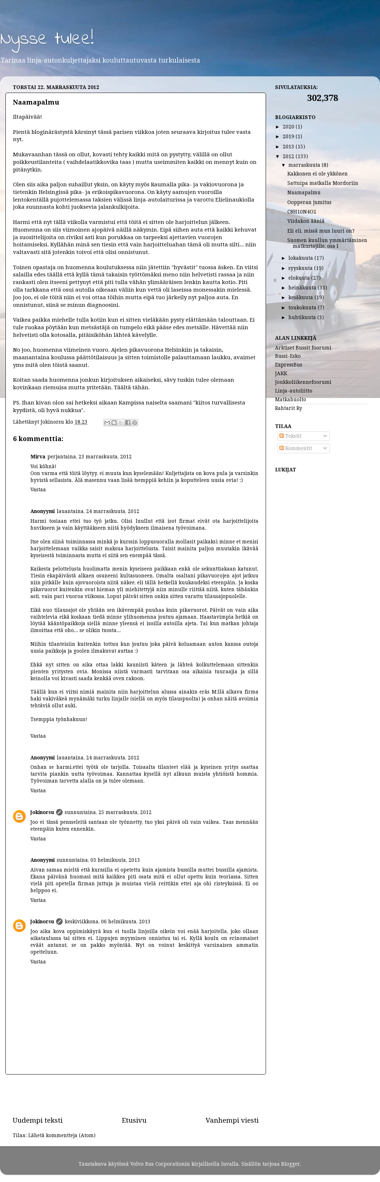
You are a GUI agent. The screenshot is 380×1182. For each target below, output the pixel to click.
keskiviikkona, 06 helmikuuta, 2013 (108, 921)
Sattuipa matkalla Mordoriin (322, 183)
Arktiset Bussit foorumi (303, 348)
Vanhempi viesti (232, 1120)
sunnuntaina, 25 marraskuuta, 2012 (108, 812)
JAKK (281, 373)
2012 (289, 156)
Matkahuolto (290, 399)
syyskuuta (301, 268)
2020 (289, 127)
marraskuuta (305, 165)
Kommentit (295, 448)
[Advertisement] (135, 1095)
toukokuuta (303, 307)
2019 (289, 136)
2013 (289, 146)
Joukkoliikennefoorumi (303, 382)
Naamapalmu (304, 192)
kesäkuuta (301, 297)
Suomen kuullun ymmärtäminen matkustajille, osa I (327, 243)
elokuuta (299, 278)
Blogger (290, 1164)
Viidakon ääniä (306, 221)
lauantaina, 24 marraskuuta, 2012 (98, 511)
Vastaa (38, 489)
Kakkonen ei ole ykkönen (317, 174)
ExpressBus (288, 365)
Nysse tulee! (47, 39)
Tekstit (290, 436)
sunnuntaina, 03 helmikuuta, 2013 (98, 860)
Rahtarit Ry (288, 408)
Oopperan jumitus (309, 202)
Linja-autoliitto (293, 391)
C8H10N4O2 (301, 212)
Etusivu (134, 1120)
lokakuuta (301, 258)
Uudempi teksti (38, 1120)
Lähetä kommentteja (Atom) (62, 1135)
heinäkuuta (303, 288)
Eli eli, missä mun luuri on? (321, 231)
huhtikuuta (302, 317)
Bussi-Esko (288, 356)
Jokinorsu (42, 812)
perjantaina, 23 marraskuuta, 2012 (89, 456)
